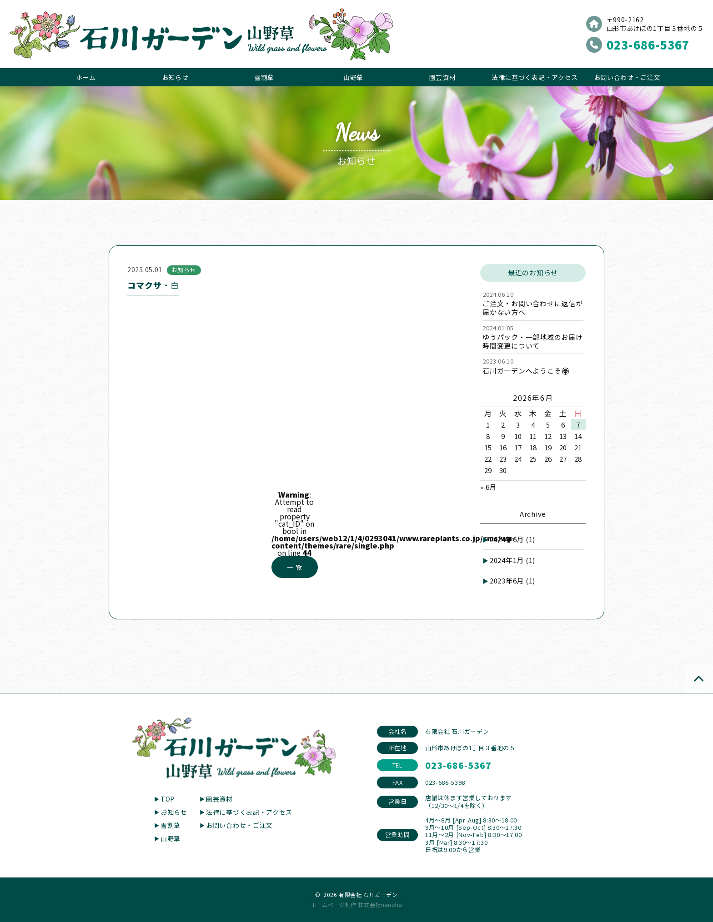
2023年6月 (512, 580)
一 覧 (294, 567)
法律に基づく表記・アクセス (535, 77)
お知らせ (175, 77)
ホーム (86, 77)
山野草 (353, 77)
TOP (168, 798)
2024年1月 (512, 560)
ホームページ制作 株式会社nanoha (356, 904)
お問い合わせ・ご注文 (627, 77)
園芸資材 (442, 77)
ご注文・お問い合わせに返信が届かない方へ (532, 308)
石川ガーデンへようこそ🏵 (526, 370)
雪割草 (264, 77)
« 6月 (488, 487)
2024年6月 (512, 539)
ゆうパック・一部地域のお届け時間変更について (532, 341)
